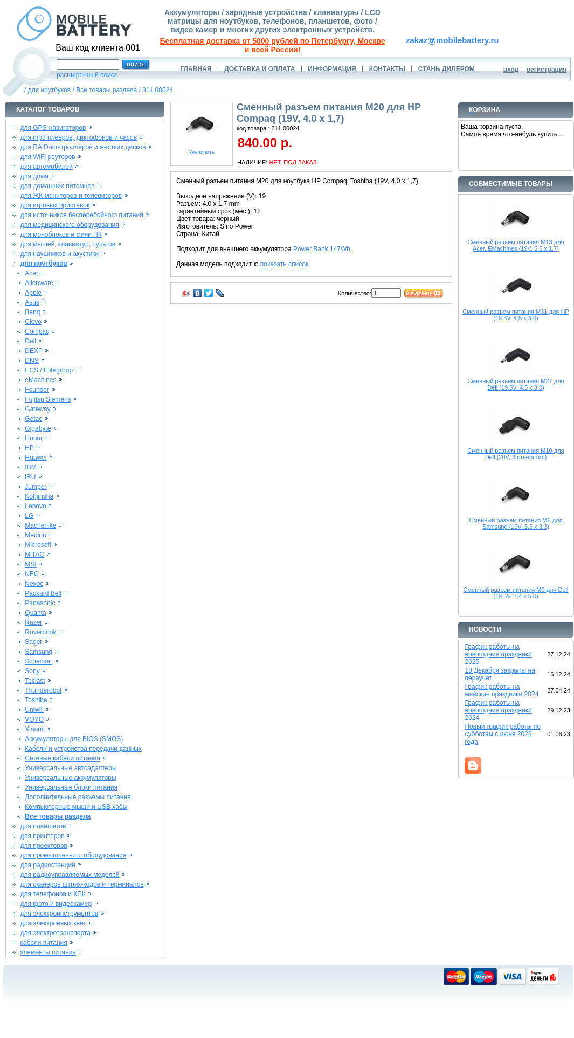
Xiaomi (35, 729)
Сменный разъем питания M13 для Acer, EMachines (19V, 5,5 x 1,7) (515, 245)
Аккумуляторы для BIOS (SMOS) (74, 739)
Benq (32, 312)
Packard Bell (43, 593)
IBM (30, 467)
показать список (284, 264)
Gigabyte (38, 428)
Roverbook (40, 632)
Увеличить (202, 149)
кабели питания (43, 942)
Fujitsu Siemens (48, 399)
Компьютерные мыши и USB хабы (76, 807)
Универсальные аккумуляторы (70, 777)
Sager (33, 642)
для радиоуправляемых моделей (69, 874)
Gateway (37, 409)
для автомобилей (46, 166)
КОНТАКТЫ (387, 69)
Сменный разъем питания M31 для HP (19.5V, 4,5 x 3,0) (515, 314)
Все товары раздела (106, 90)
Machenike (40, 525)
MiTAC (34, 554)
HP (29, 448)
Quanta (35, 613)
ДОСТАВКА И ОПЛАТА (259, 69)
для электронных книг (53, 923)
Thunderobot (43, 690)
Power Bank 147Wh (321, 249)
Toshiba (36, 700)
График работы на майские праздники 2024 (501, 690)
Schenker (38, 661)
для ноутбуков (49, 90)
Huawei (35, 457)
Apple (33, 292)
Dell (30, 341)
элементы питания (48, 952)
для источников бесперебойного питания (81, 215)
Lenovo (35, 506)
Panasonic (40, 603)
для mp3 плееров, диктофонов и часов (78, 137)
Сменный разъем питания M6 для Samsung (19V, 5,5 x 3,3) (516, 523)
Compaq (37, 331)
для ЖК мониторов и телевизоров (71, 195)
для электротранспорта (55, 933)
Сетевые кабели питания (62, 758)
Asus (32, 302)
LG (29, 516)
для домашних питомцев (57, 186)
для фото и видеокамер (56, 904)
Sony (32, 671)
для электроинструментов (59, 913)
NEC (31, 574)
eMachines (40, 380)
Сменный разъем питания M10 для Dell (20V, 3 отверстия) (515, 453)
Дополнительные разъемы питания (77, 797)
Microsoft (38, 545)
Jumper (35, 486)
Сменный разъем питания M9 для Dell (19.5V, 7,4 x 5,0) (516, 592)
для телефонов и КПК (52, 894)
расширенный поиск (87, 75)
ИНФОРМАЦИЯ (332, 69)
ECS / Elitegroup (49, 370)
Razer (33, 622)
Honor (34, 438)
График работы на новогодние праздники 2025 (498, 654)
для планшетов (43, 826)
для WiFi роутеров (47, 157)
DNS (31, 360)
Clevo (33, 322)
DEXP (34, 351)
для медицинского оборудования (69, 225)
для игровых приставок (54, 205)
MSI (30, 564)
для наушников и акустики (59, 254)
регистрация (547, 69)
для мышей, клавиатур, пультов (67, 244)
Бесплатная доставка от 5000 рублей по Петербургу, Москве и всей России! (272, 45)
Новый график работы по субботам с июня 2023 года (503, 734)
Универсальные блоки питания (71, 787)
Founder (37, 389)
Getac (33, 419)
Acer (31, 273)
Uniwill (34, 710)
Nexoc (34, 583)
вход (511, 69)
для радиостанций (47, 865)
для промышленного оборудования (73, 855)
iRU (30, 477)
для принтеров (42, 836)
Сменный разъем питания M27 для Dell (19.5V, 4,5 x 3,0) (515, 384)
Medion (35, 535)
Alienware (39, 283)
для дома (34, 176)
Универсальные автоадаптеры (70, 768)
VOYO (34, 719)
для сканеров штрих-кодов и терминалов (81, 884)
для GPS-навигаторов (53, 128)
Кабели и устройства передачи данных (83, 748)
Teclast (35, 680)
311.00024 (157, 90)
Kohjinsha (39, 496)
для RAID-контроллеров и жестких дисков (83, 147)
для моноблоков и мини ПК (60, 234)
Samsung (38, 651)
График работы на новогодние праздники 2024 (498, 710)
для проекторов (43, 845)
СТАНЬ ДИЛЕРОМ (446, 69)
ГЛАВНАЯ (195, 69)
